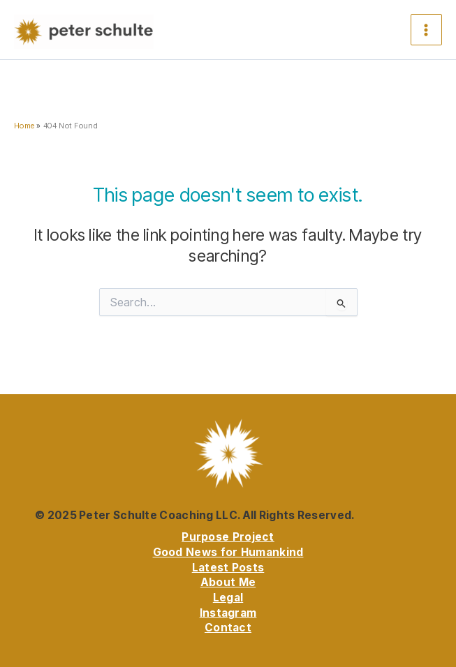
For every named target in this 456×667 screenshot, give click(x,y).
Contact (228, 627)
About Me (228, 582)
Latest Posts (228, 567)
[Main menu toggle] (426, 29)
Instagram (228, 613)
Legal (228, 597)
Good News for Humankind (228, 552)
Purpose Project (228, 537)
